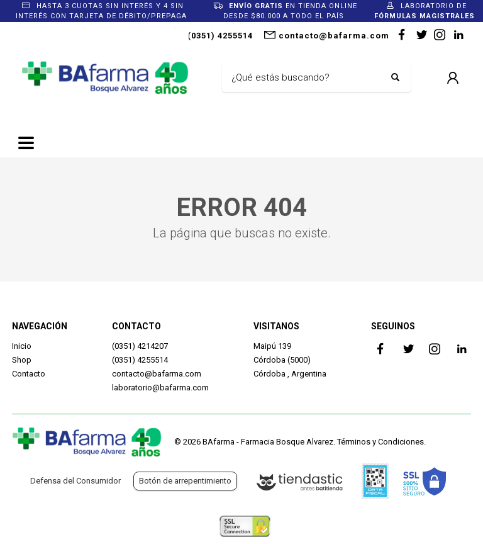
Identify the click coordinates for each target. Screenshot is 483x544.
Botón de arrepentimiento (185, 480)
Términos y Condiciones (380, 441)
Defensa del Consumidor (75, 480)
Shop (21, 360)
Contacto (28, 373)
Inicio (21, 346)
